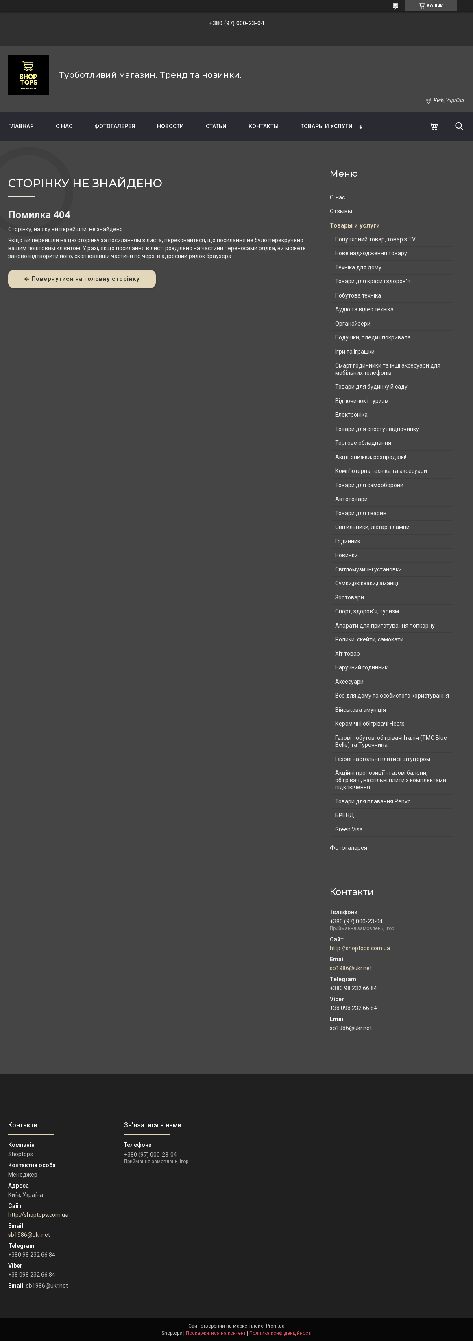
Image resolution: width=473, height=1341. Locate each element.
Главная (21, 126)
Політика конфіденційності (280, 1333)
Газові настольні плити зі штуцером (382, 759)
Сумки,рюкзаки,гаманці (366, 583)
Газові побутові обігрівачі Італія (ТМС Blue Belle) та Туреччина (391, 741)
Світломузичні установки (368, 569)
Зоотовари (349, 597)
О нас (64, 126)
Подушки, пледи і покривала (373, 337)
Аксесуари (349, 681)
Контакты (263, 126)
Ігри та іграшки (355, 351)
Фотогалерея (114, 126)
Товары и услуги (327, 126)
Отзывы (341, 211)
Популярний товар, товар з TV (375, 239)
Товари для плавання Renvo (373, 801)
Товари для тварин (360, 513)
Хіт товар (347, 653)
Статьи (216, 126)
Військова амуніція (360, 710)
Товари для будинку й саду (371, 386)
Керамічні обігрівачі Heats (370, 723)
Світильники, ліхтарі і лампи (372, 527)
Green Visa (349, 829)
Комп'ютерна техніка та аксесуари (381, 471)
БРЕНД (344, 815)
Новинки (346, 555)
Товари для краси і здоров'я (372, 281)
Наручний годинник (361, 667)
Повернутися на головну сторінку (85, 278)
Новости (170, 126)
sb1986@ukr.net (351, 968)
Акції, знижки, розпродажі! (370, 457)
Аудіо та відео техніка (364, 309)
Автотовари (351, 499)
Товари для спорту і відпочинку (377, 429)
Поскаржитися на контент (216, 1333)
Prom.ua (275, 1326)
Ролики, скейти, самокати (369, 639)
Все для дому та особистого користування (392, 695)
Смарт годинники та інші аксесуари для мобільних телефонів (387, 369)
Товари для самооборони (369, 485)
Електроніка (351, 414)
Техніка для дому (358, 267)
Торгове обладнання (363, 443)
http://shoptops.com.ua (360, 948)
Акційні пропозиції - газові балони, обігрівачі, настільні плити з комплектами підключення (390, 780)
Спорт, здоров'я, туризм (367, 611)
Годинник (347, 541)
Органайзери (353, 323)
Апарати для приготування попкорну (385, 625)
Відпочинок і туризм (362, 401)
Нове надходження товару (371, 253)
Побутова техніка (358, 295)
